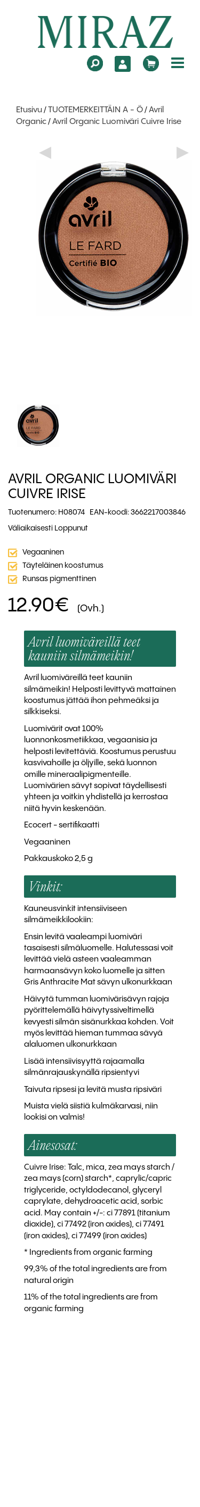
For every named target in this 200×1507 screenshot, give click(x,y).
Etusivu (29, 110)
